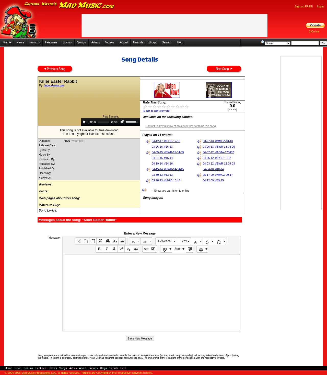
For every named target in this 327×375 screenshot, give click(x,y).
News (20, 42)
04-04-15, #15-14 (162, 157)
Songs (81, 42)
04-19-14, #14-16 (162, 163)
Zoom (178, 249)
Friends (138, 42)
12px (183, 241)
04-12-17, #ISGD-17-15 (166, 141)
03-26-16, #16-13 (162, 146)
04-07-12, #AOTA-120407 (218, 152)
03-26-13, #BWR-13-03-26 (219, 146)
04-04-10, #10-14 (213, 169)
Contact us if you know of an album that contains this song (180, 125)
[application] (110, 122)
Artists (95, 42)
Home (7, 42)
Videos (109, 42)
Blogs (152, 42)
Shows (67, 42)
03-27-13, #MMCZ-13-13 (218, 141)
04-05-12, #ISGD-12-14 (217, 157)
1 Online (314, 31)
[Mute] (122, 122)
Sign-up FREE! (304, 6)
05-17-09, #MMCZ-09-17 (218, 174)
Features (51, 42)
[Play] (85, 122)
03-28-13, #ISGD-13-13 (166, 180)
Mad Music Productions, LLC (38, 372)
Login (320, 6)
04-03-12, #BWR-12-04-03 (219, 163)
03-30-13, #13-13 (162, 174)
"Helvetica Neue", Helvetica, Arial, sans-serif (167, 241)
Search (166, 42)
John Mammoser (54, 85)
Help (180, 42)
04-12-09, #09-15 (213, 180)
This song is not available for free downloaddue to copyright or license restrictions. (89, 132)
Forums (34, 42)
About (124, 42)
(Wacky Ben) (78, 141)
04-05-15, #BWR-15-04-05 (168, 152)
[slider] (103, 122)
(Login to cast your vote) (156, 110)
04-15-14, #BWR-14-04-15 (168, 169)
